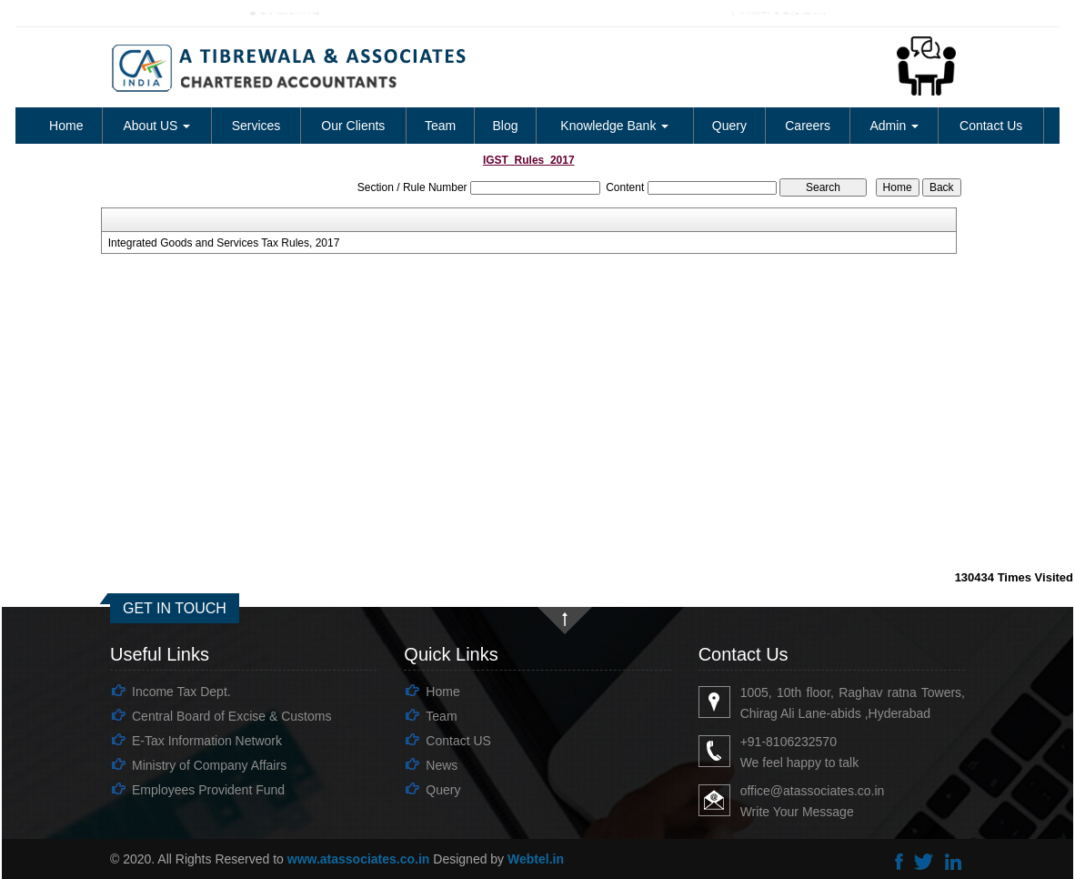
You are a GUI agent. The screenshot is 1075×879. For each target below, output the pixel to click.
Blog (505, 125)
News (441, 765)
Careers (807, 125)
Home (66, 125)
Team (440, 125)
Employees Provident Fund (208, 790)
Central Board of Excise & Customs (231, 716)
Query (729, 125)
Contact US (458, 740)
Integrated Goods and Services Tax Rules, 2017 (224, 243)
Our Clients (353, 125)
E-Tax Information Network (207, 740)
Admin (894, 125)
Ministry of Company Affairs (209, 765)
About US (157, 125)
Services (256, 125)
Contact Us (990, 125)
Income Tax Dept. (181, 691)
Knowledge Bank (614, 125)
